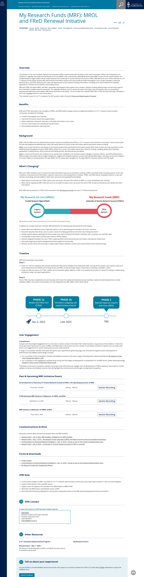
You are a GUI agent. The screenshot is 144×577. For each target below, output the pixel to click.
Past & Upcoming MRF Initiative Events (83, 28)
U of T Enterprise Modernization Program (81, 68)
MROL (21, 119)
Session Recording (107, 360)
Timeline (60, 28)
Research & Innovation (24, 6)
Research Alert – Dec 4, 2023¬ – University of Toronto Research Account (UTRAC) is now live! (53, 416)
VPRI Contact (38, 30)
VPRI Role (31, 30)
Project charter (26, 433)
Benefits (37, 28)
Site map (90, 562)
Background (43, 28)
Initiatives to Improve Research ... (61, 6)
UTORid (101, 540)
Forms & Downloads (113, 28)
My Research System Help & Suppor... (41, 6)
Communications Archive (100, 28)
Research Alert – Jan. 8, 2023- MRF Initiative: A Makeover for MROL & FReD (46, 409)
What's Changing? (52, 28)
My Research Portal (66, 163)
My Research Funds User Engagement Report (37, 438)
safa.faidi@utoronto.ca (29, 493)
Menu (3, 2)
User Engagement (68, 28)
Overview (31, 28)
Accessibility (100, 562)
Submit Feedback (27, 547)
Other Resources (46, 30)
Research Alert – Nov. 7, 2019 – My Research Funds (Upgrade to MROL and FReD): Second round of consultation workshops (63, 412)
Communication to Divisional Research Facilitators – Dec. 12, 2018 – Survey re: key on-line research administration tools (62, 414)
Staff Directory (79, 562)
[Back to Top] (133, 572)
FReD (21, 126)
